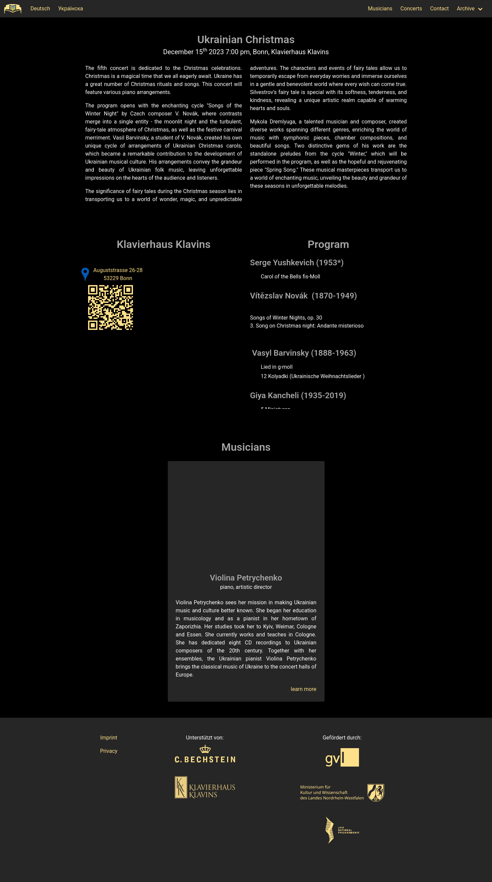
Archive (466, 8)
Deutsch (40, 8)
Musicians (380, 8)
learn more (303, 689)
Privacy (109, 751)
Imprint (108, 737)
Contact (439, 8)
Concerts (411, 8)
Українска (70, 8)
